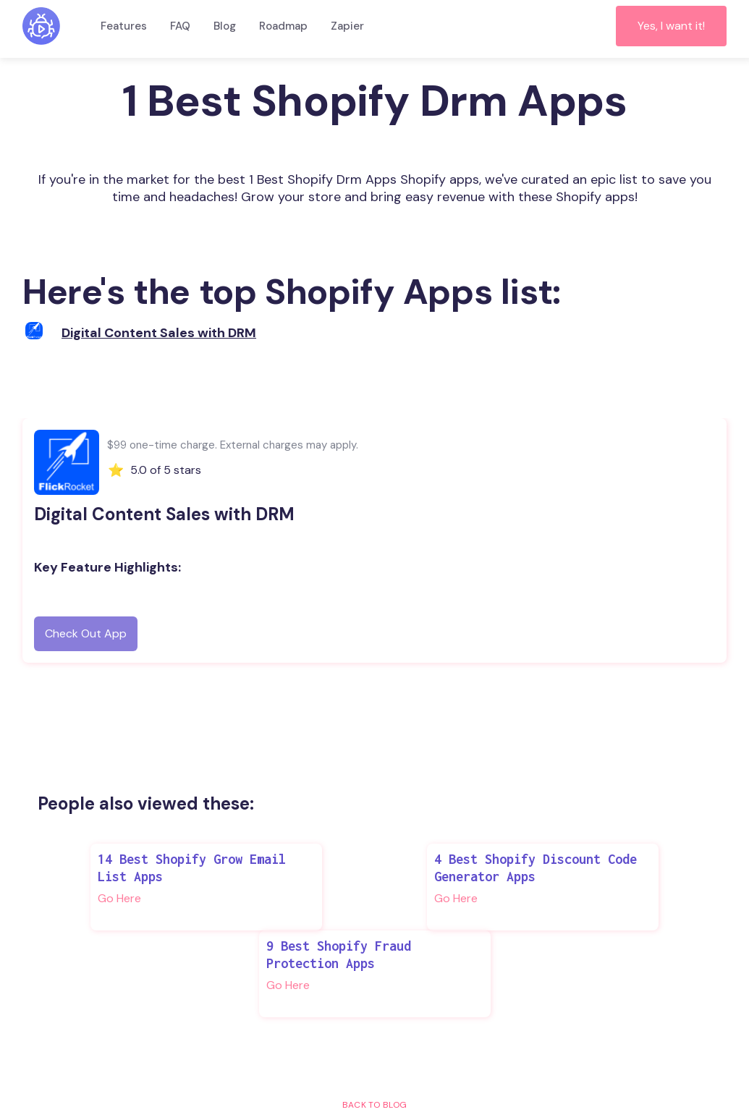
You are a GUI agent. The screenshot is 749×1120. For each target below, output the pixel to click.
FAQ (180, 26)
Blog (224, 26)
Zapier (347, 26)
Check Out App (86, 633)
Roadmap (283, 26)
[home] (41, 26)
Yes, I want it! (671, 25)
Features (124, 26)
